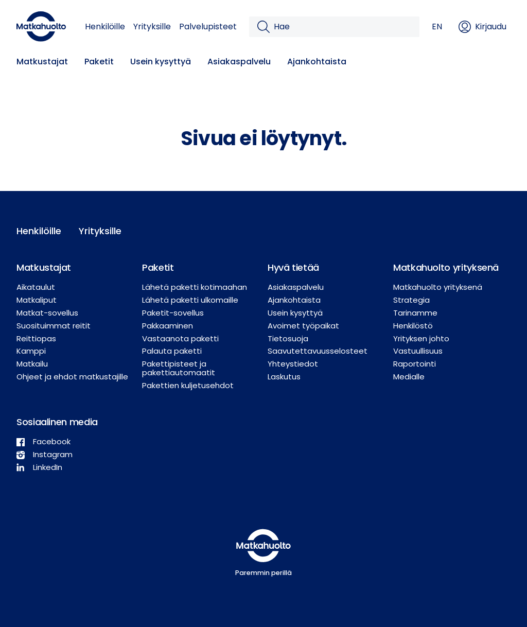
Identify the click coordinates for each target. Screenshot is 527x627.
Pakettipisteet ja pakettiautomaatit (178, 368)
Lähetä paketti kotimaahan (194, 287)
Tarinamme (415, 312)
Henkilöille (105, 26)
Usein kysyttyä (160, 61)
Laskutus (284, 376)
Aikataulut (35, 287)
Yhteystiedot (293, 363)
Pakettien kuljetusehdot (188, 385)
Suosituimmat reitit (53, 325)
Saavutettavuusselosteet (317, 350)
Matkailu (32, 363)
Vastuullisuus (418, 350)
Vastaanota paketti (180, 338)
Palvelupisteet (208, 26)
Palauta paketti (172, 350)
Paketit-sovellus (173, 312)
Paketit (99, 61)
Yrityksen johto (421, 338)
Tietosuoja (288, 338)
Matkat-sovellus (47, 312)
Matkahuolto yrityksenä (437, 287)
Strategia (411, 299)
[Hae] (342, 27)
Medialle (409, 376)
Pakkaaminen (167, 325)
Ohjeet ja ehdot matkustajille (72, 376)
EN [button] (437, 26)
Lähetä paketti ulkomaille (190, 299)
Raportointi (414, 363)
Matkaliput (36, 299)
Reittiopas (36, 338)
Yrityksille (152, 26)
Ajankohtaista (316, 61)
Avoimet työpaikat (303, 325)
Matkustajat (42, 61)
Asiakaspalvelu (239, 61)
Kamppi (31, 350)
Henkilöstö (413, 325)
